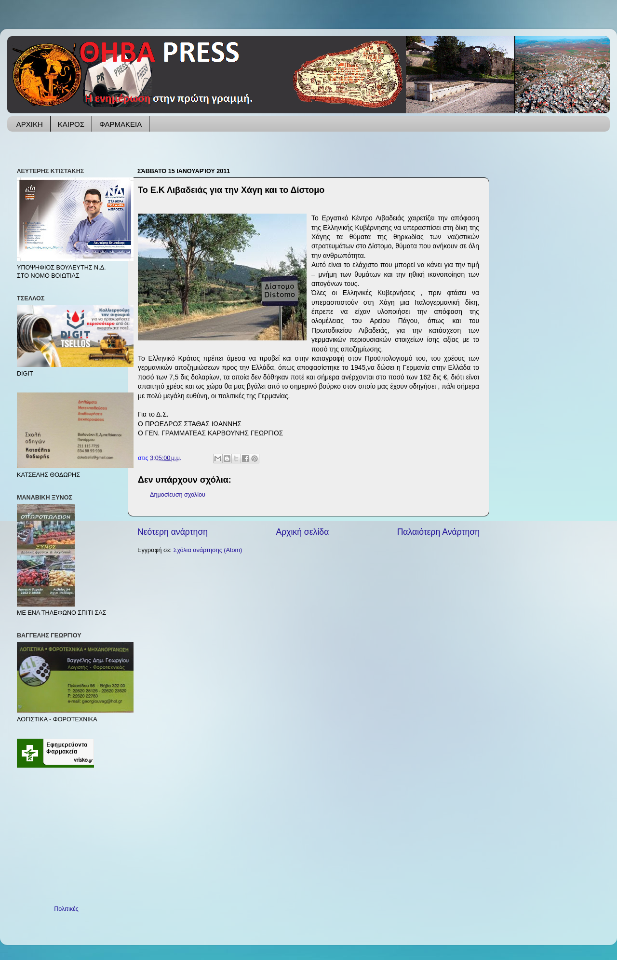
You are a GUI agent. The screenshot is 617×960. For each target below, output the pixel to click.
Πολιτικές (66, 909)
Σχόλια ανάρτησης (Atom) (208, 550)
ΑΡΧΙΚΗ (29, 124)
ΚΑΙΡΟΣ (71, 124)
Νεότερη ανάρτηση (172, 532)
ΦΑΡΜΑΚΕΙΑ (120, 124)
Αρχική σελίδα (302, 532)
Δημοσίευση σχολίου (177, 494)
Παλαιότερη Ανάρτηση (438, 532)
